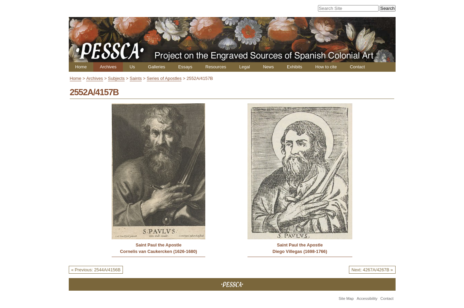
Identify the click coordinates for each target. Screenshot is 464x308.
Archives (108, 66)
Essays (185, 66)
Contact (357, 66)
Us (132, 66)
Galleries (156, 66)
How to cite (326, 66)
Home (81, 66)
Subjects (116, 78)
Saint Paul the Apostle (158, 244)
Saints (136, 78)
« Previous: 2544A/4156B (96, 269)
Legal (244, 66)
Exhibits (294, 66)
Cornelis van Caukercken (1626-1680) (158, 251)
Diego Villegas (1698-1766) (299, 251)
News (268, 66)
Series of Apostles (164, 78)
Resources (215, 66)
